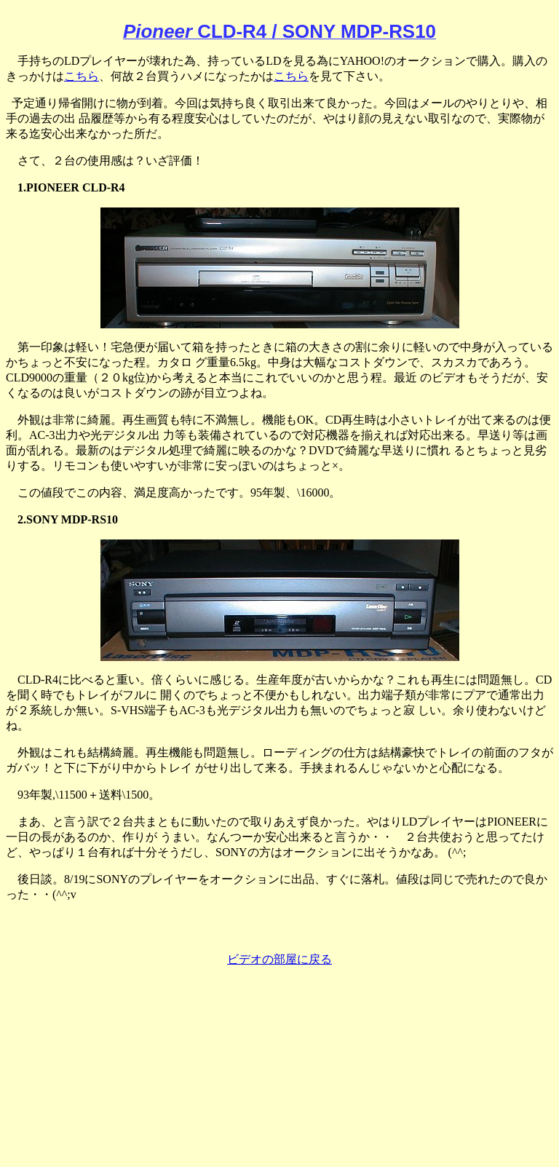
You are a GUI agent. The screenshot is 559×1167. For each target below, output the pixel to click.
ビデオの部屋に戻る (279, 959)
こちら (81, 76)
